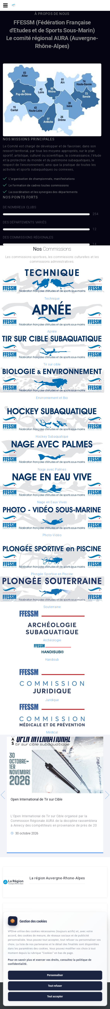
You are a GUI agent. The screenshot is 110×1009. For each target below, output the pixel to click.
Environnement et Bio (52, 398)
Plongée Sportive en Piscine (52, 574)
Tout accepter (55, 996)
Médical (52, 732)
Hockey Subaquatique (52, 436)
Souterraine (52, 607)
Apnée (52, 331)
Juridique (52, 700)
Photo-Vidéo (52, 535)
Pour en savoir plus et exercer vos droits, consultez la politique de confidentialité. (49, 962)
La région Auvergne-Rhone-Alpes (57, 878)
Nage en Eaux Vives (52, 502)
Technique (52, 298)
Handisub (52, 659)
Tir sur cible (52, 364)
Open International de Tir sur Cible (36, 799)
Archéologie (52, 640)
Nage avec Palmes (52, 469)
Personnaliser (55, 975)
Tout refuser (55, 986)
